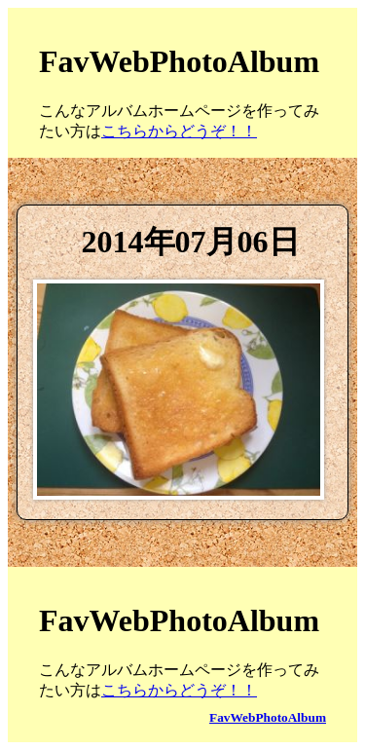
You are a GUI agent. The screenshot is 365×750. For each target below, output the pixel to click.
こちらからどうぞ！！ (179, 131)
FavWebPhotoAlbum (267, 717)
